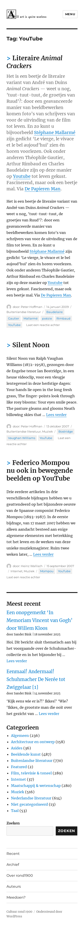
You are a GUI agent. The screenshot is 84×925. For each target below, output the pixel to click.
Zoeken (13, 823)
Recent (13, 853)
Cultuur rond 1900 (19, 912)
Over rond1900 (19, 875)
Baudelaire (54, 312)
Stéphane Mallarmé (54, 132)
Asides (16, 748)
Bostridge (65, 431)
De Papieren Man (42, 188)
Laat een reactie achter (43, 325)
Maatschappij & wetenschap (36, 785)
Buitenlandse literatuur (23, 312)
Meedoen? (16, 897)
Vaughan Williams (21, 438)
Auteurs (13, 886)
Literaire (34, 62)
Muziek (47, 431)
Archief (12, 864)
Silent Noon (31, 345)
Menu (70, 14)
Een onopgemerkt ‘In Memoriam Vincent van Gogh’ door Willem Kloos (39, 620)
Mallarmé (31, 318)
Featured (19, 767)
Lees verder (56, 414)
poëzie (47, 318)
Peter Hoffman (31, 307)
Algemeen (20, 735)
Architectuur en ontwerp (33, 742)
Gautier (13, 318)
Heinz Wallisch (32, 566)
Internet (16, 571)
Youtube (21, 176)
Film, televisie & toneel (31, 773)
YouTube (14, 325)
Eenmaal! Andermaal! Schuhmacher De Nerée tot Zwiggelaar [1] (35, 679)
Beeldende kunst (26, 754)
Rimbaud (63, 318)
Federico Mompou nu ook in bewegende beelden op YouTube (39, 470)
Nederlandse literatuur (31, 798)
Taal (15, 810)
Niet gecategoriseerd (29, 804)
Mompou (47, 571)
